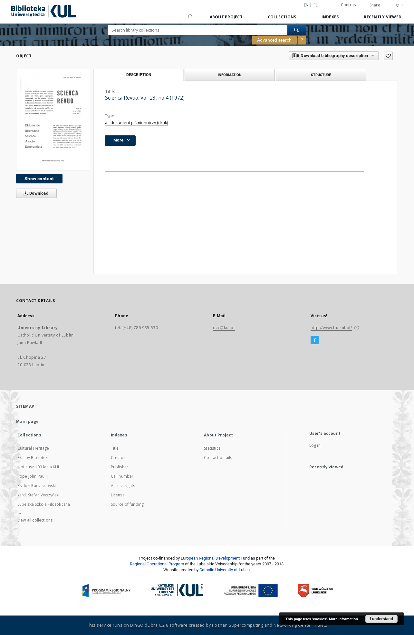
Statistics (212, 448)
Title (115, 448)
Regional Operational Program (157, 564)
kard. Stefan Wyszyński (38, 495)
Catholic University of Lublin (224, 569)
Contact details (218, 457)
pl (315, 5)
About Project (226, 17)
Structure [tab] (321, 75)
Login (397, 4)
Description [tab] (138, 75)
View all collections (35, 520)
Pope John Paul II (33, 476)
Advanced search (274, 40)
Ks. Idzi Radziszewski (36, 485)
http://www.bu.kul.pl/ (331, 327)
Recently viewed (382, 17)
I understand (381, 619)
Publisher (119, 467)
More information (343, 619)
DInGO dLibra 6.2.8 (149, 625)
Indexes (330, 17)
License (118, 495)
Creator (118, 457)
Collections (282, 17)
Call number (122, 476)
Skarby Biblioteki (33, 457)
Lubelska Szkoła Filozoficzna (43, 504)
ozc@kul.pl (224, 327)
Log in (315, 445)
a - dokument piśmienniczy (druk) (136, 122)
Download (34, 193)
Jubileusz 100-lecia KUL (38, 467)
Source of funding (127, 504)
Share (375, 5)
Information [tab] (230, 75)
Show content (39, 178)
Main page (27, 421)
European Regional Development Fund (215, 558)
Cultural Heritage (33, 448)
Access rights (123, 485)
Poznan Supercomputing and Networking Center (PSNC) (269, 625)
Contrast (349, 4)
